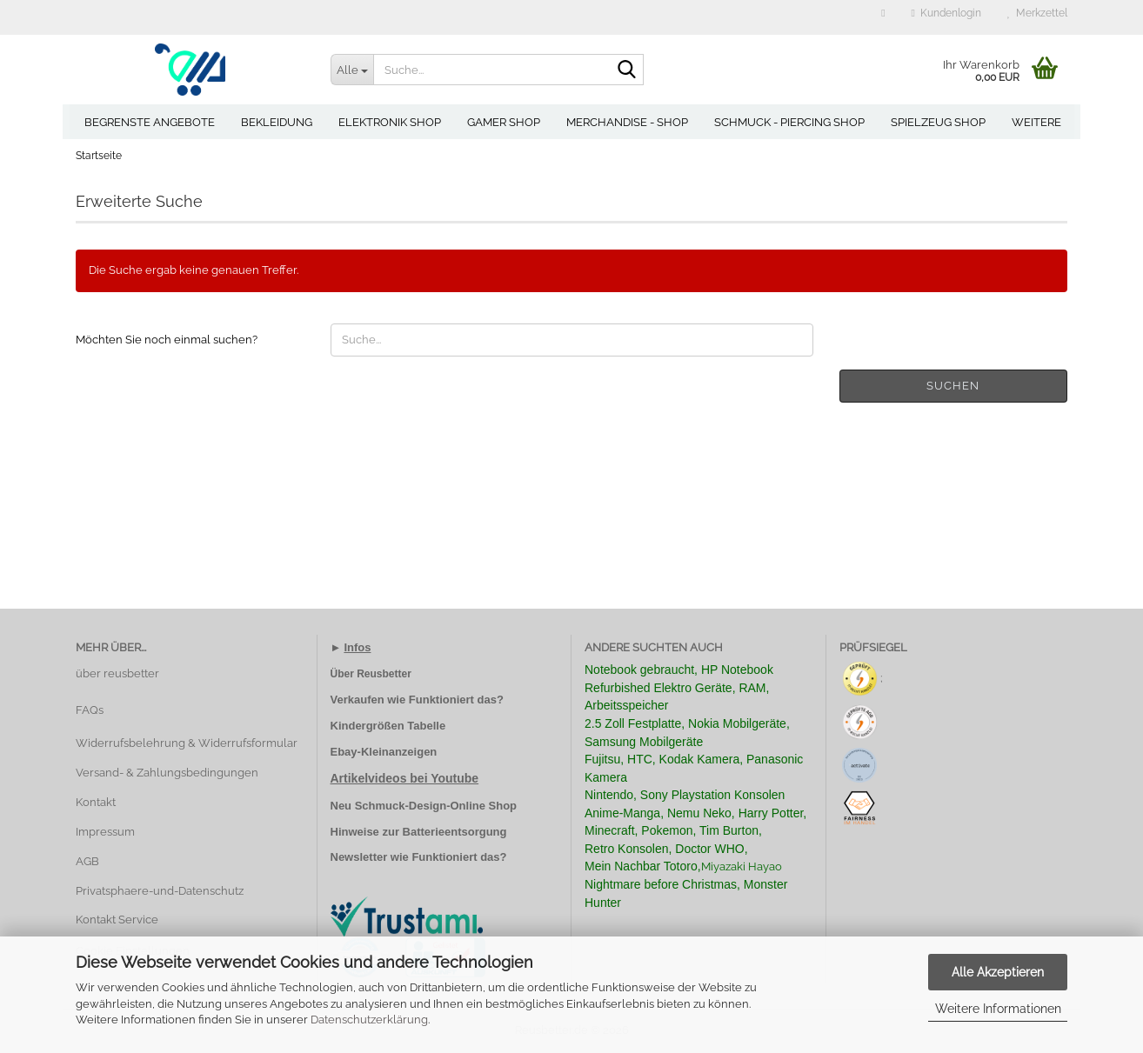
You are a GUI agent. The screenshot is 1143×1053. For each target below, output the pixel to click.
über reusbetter (117, 673)
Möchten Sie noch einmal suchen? (166, 339)
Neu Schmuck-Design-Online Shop (424, 805)
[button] (883, 17)
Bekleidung (276, 122)
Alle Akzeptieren (998, 972)
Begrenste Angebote (149, 122)
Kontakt (96, 802)
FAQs (90, 709)
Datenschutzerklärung (369, 1019)
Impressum (105, 831)
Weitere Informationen (998, 1009)
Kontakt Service (117, 919)
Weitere (1036, 122)
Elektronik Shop (389, 122)
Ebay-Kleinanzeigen (384, 751)
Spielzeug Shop (938, 122)
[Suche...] (352, 69)
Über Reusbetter (371, 674)
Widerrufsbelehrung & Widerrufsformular (186, 743)
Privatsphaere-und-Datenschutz (160, 890)
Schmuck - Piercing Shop (789, 122)
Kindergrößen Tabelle (388, 725)
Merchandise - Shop (627, 122)
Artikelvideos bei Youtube (405, 778)
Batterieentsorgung (455, 831)
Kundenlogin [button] (946, 13)
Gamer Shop (503, 122)
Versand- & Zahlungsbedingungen (167, 772)
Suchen (952, 385)
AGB (87, 861)
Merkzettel (1037, 13)
